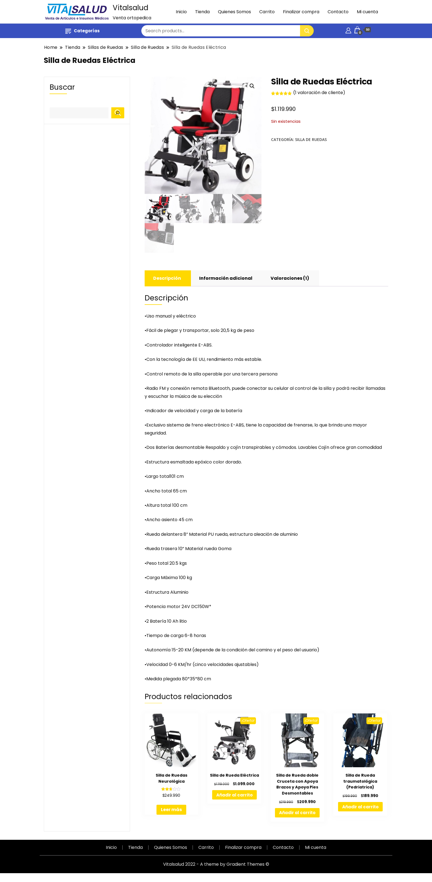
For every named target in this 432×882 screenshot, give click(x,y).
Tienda (202, 12)
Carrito (267, 12)
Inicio (181, 12)
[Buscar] (117, 112)
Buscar (62, 87)
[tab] (167, 279)
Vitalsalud (130, 8)
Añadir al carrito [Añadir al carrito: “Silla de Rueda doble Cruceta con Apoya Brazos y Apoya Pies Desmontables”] (297, 813)
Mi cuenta (367, 12)
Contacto (338, 12)
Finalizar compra (301, 12)
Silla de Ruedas (311, 139)
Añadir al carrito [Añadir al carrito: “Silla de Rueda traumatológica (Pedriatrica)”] (360, 807)
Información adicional (225, 279)
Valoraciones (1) (290, 279)
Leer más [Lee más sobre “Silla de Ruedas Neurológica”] (171, 810)
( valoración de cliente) (319, 92)
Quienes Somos (234, 12)
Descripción (167, 279)
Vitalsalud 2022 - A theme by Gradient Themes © (216, 865)
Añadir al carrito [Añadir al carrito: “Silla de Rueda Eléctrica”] (234, 795)
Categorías (82, 31)
